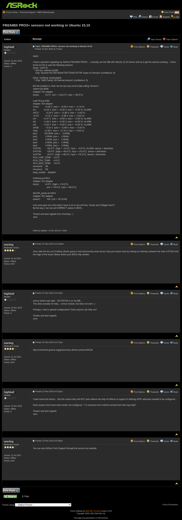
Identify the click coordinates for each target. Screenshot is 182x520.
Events (153, 17)
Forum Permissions (171, 505)
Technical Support (27, 12)
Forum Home (11, 12)
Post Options (137, 47)
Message (37, 39)
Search (145, 17)
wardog (9, 244)
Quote (166, 47)
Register (166, 17)
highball (10, 46)
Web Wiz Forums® (93, 511)
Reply (175, 47)
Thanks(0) (153, 47)
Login (177, 17)
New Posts (169, 12)
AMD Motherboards (45, 12)
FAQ (135, 17)
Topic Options (170, 39)
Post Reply (11, 32)
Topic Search (154, 39)
